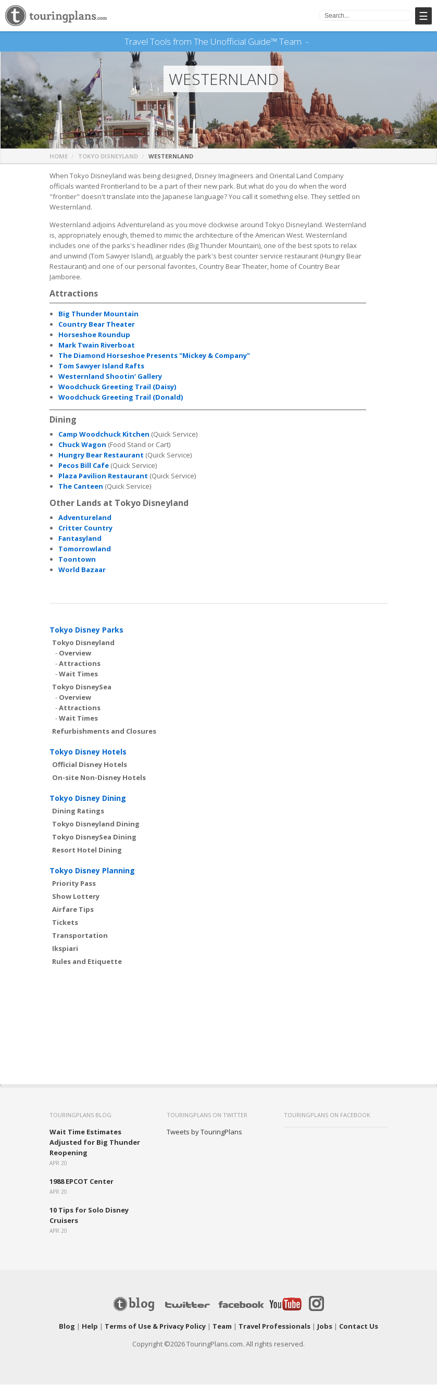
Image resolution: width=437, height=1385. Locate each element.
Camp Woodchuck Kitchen (103, 434)
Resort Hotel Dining (87, 850)
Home (58, 156)
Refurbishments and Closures (104, 731)
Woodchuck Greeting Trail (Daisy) (117, 387)
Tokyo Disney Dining (87, 798)
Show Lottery (75, 896)
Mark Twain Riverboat (96, 345)
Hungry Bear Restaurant (101, 455)
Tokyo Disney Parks (86, 630)
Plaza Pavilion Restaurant (103, 476)
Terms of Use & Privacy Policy (155, 1326)
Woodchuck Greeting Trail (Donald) (120, 397)
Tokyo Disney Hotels (88, 752)
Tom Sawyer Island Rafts (101, 366)
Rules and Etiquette (87, 962)
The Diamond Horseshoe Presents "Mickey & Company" (154, 356)
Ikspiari (65, 949)
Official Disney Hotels (89, 765)
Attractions (80, 664)
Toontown (77, 559)
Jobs (324, 1326)
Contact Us (358, 1326)
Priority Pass (74, 883)
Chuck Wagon (82, 445)
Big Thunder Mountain (98, 314)
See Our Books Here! (313, 41)
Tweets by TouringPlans (204, 1132)
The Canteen (80, 486)
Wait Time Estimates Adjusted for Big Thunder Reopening (94, 1143)
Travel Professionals (274, 1326)
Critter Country (85, 528)
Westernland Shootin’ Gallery (110, 376)
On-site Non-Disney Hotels (99, 778)
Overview (75, 653)
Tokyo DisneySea (81, 687)
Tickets (65, 923)
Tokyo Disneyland (108, 156)
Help (90, 1326)
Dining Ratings (78, 811)
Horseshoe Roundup (94, 335)
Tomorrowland (84, 549)
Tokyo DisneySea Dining (94, 837)
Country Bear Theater (96, 324)
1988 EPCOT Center (81, 1181)
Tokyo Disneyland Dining (96, 824)
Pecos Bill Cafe (83, 466)
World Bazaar (82, 570)
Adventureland (84, 518)
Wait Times (78, 674)
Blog (67, 1326)
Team (222, 1326)
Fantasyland (80, 538)
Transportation (80, 936)
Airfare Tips (73, 909)
